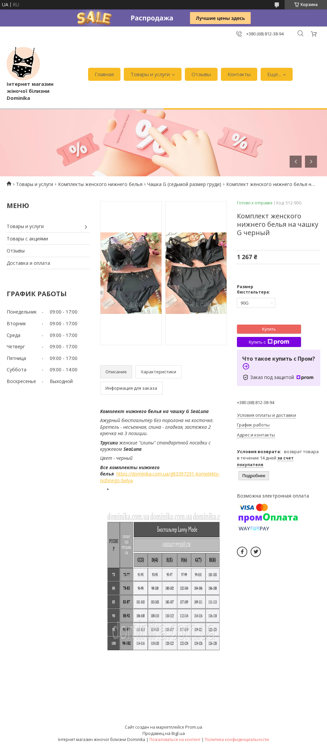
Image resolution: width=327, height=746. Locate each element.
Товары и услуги (150, 74)
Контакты (239, 74)
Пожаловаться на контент (175, 739)
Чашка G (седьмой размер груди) (184, 184)
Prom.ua (193, 727)
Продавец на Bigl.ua (163, 733)
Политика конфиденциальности (237, 739)
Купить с (269, 342)
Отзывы (201, 74)
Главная (104, 74)
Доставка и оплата (28, 263)
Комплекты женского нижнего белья (100, 184)
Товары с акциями (27, 238)
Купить (269, 329)
